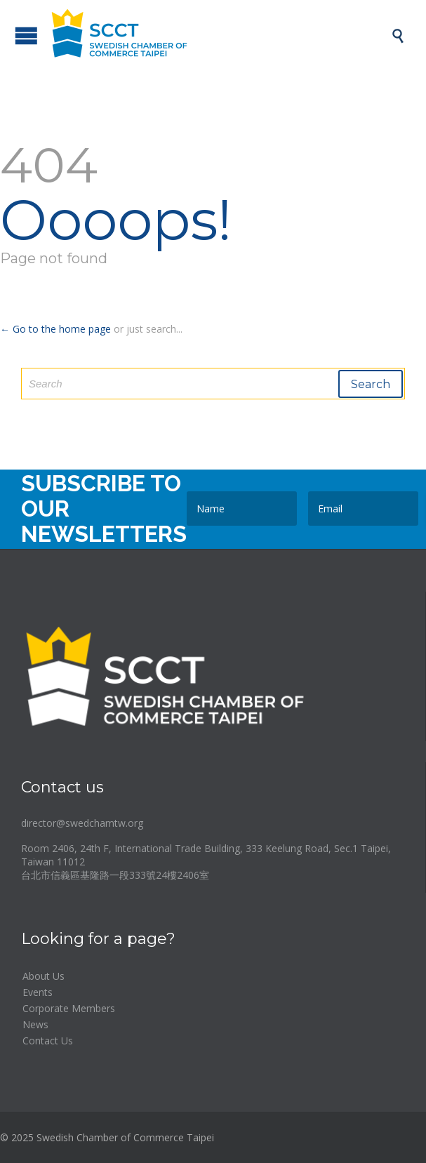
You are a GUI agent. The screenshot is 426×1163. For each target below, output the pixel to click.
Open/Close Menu (26, 35)
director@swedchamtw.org (82, 823)
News (35, 1024)
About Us (43, 976)
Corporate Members (68, 1008)
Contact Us (47, 1040)
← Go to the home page (55, 328)
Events (37, 992)
